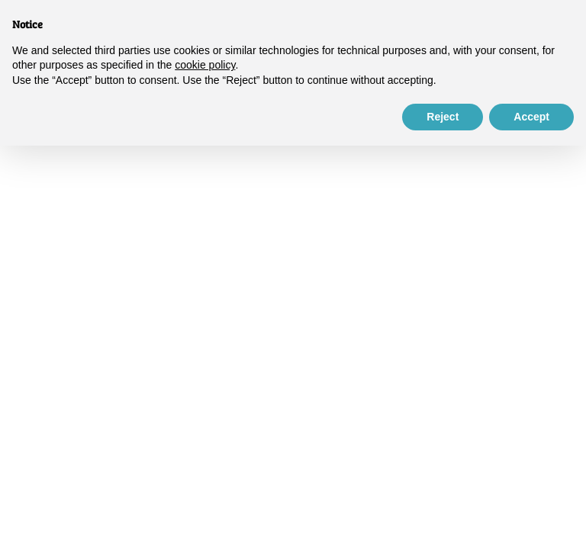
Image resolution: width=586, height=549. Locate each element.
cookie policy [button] (205, 65)
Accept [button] (531, 117)
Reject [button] (443, 117)
